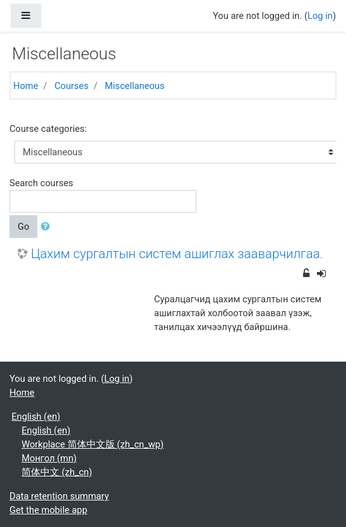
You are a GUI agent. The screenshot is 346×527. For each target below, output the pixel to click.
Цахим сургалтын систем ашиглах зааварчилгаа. (177, 253)
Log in (320, 15)
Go (23, 226)
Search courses (41, 183)
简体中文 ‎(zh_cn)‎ (56, 472)
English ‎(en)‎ (35, 416)
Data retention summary (59, 496)
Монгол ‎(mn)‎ (48, 458)
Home (26, 86)
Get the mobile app (48, 510)
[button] (48, 226)
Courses (71, 86)
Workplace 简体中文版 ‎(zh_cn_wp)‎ (92, 444)
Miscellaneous (135, 86)
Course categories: (47, 128)
